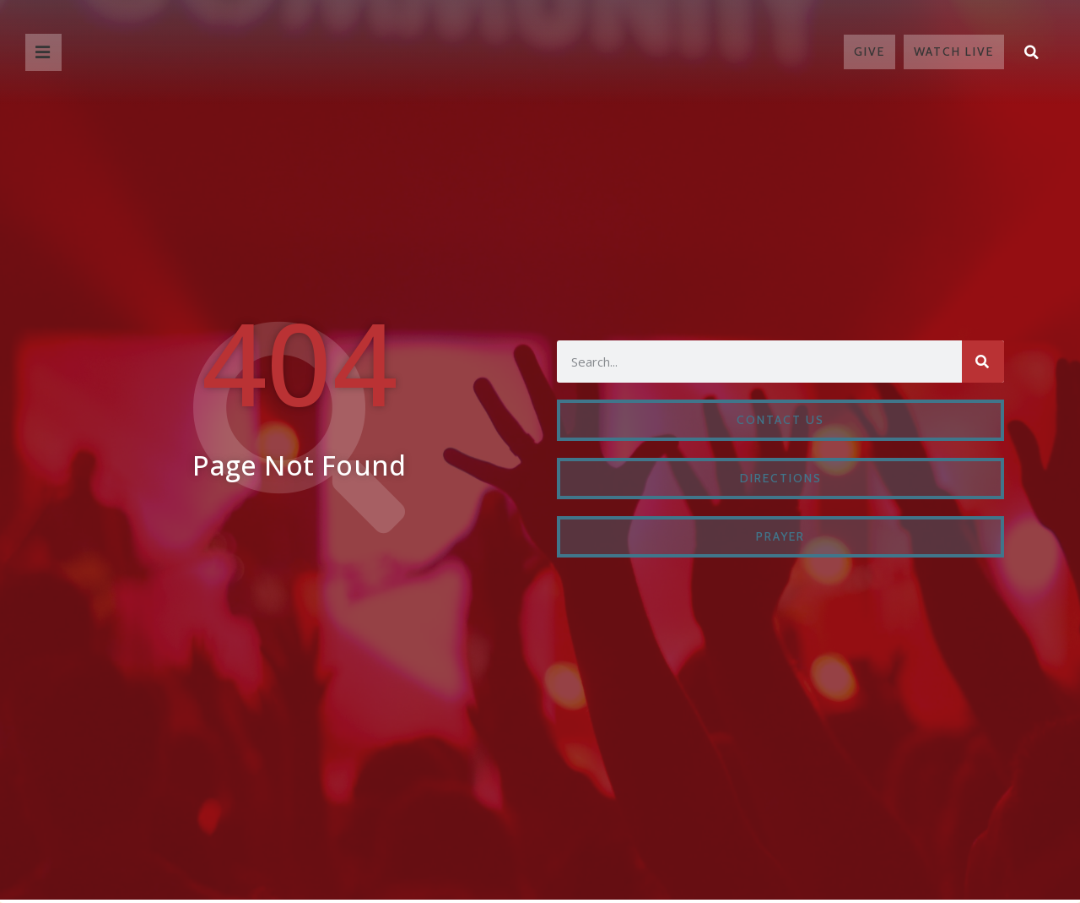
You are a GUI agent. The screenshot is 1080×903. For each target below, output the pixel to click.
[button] (1031, 51)
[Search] (983, 361)
